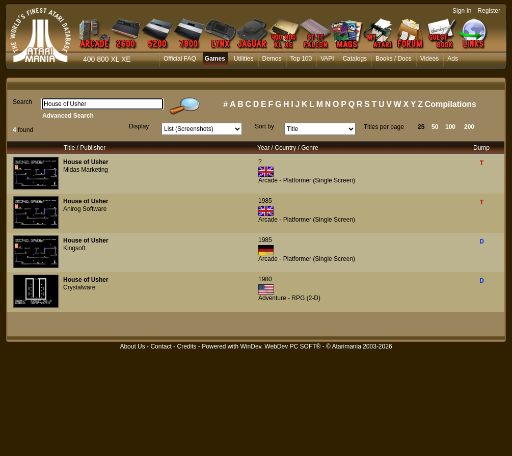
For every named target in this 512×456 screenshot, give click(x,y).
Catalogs (355, 58)
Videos (429, 58)
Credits (186, 346)
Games (215, 58)
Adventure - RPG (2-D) (289, 298)
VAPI (327, 58)
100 (450, 126)
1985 (265, 200)
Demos (272, 58)
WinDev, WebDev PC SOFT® (280, 346)
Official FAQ (180, 58)
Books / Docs (393, 58)
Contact (160, 346)
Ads (452, 58)
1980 (265, 279)
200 (469, 126)
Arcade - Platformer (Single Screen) (306, 180)
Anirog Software (84, 208)
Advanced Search (68, 115)
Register (488, 10)
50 (435, 126)
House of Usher (86, 162)
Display (139, 126)
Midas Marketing (85, 169)
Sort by (264, 126)
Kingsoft (74, 248)
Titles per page (384, 126)
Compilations (450, 104)
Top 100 (301, 58)
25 (421, 126)
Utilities (244, 58)
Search (22, 101)
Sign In (461, 10)
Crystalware (79, 287)
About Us (132, 346)
